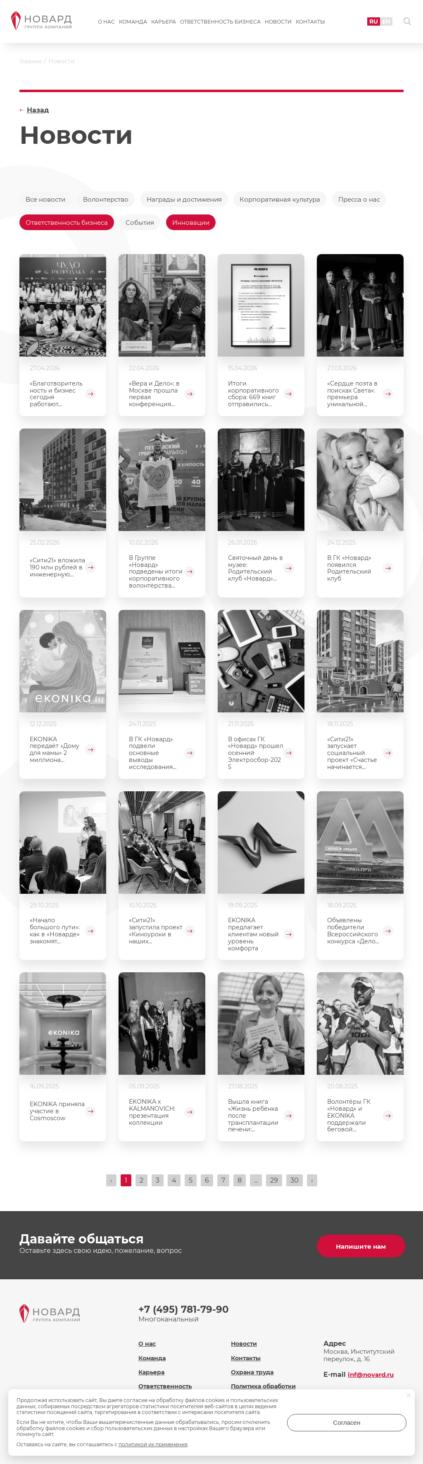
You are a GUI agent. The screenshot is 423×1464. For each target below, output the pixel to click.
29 (274, 1184)
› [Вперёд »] (312, 1184)
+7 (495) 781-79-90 (185, 1311)
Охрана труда (253, 1371)
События (213, 224)
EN (382, 22)
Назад (38, 110)
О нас (106, 23)
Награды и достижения (195, 199)
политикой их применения (153, 1444)
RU (368, 22)
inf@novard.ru (372, 1373)
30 (294, 1184)
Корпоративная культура (297, 199)
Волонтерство (111, 199)
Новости (278, 23)
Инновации (267, 224)
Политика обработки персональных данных (269, 1389)
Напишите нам (360, 1248)
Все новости (47, 199)
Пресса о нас (48, 224)
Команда (133, 23)
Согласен (373, 1425)
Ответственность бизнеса (220, 23)
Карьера (163, 23)
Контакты (310, 23)
